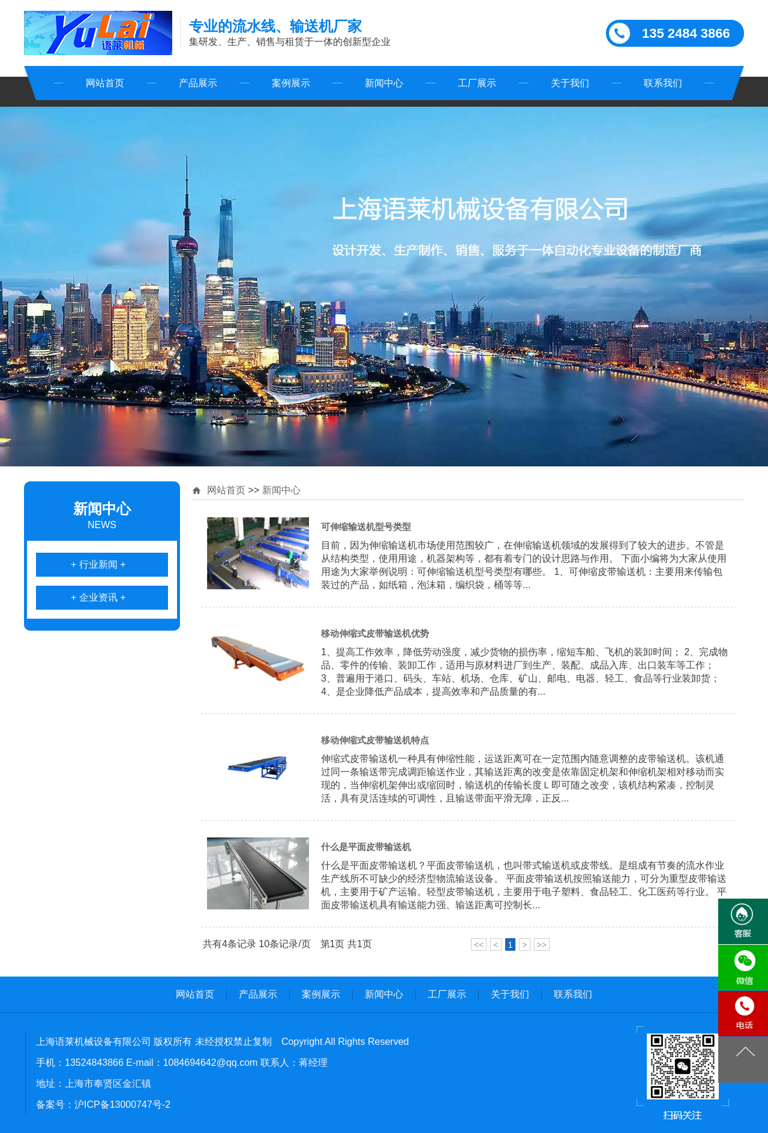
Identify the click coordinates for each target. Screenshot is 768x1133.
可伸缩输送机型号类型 (366, 527)
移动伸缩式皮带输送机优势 (375, 633)
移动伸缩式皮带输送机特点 (375, 740)
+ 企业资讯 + (98, 597)
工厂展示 (477, 83)
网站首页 (105, 83)
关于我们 (570, 83)
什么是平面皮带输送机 (366, 847)
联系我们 (663, 83)
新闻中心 (384, 83)
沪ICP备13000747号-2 (122, 1104)
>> (542, 945)
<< (479, 945)
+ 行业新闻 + (98, 564)
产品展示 (198, 83)
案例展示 (291, 83)
